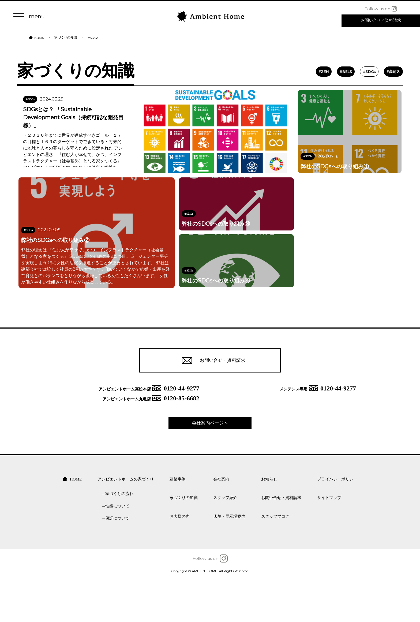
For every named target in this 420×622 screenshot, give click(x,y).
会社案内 (221, 522)
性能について (117, 549)
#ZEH (310, 83)
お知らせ (269, 522)
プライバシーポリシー (337, 522)
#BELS (332, 83)
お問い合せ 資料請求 (380, 21)
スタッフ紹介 (225, 540)
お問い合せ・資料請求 (210, 401)
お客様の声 (180, 559)
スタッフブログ (275, 559)
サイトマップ (329, 540)
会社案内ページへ (210, 466)
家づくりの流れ (119, 536)
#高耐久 (381, 83)
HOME (39, 41)
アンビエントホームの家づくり (126, 522)
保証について (117, 561)
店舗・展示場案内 (229, 559)
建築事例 (178, 522)
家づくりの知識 (65, 41)
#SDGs (356, 83)
